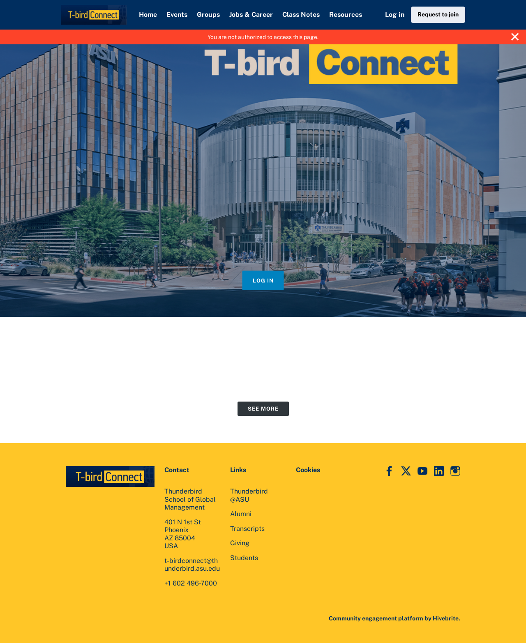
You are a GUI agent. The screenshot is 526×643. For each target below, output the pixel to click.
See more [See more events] (263, 409)
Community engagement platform (376, 618)
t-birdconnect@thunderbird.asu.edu (192, 565)
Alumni (240, 514)
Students (244, 558)
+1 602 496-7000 (190, 583)
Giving (239, 543)
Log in (394, 14)
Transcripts (247, 529)
